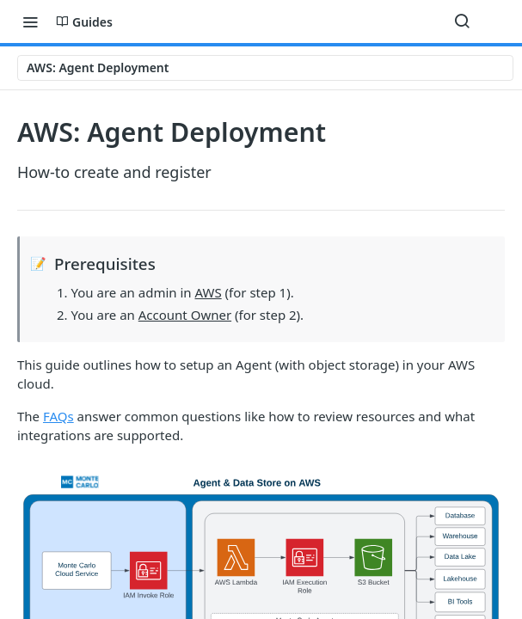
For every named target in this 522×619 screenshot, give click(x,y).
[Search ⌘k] (462, 21)
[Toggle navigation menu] (30, 21)
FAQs (58, 416)
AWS (208, 292)
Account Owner (184, 314)
